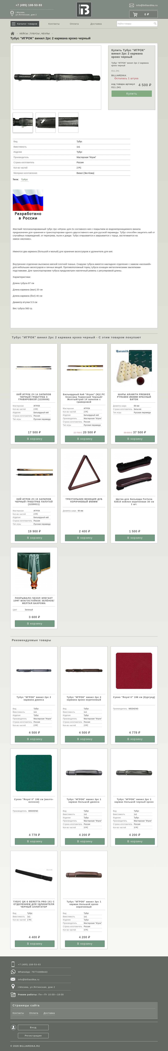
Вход (33, 1027)
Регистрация (33, 1035)
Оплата (74, 23)
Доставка (96, 23)
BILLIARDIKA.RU (30, 1046)
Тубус (24, 179)
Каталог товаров (27, 23)
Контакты (54, 23)
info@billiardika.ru (147, 5)
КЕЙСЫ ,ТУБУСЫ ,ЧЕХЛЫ (35, 33)
